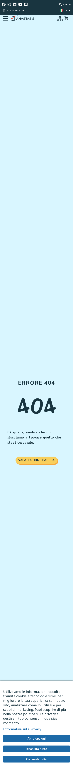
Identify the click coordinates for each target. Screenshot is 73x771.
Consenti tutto (36, 759)
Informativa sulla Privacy (22, 729)
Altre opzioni (37, 738)
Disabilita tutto (36, 749)
